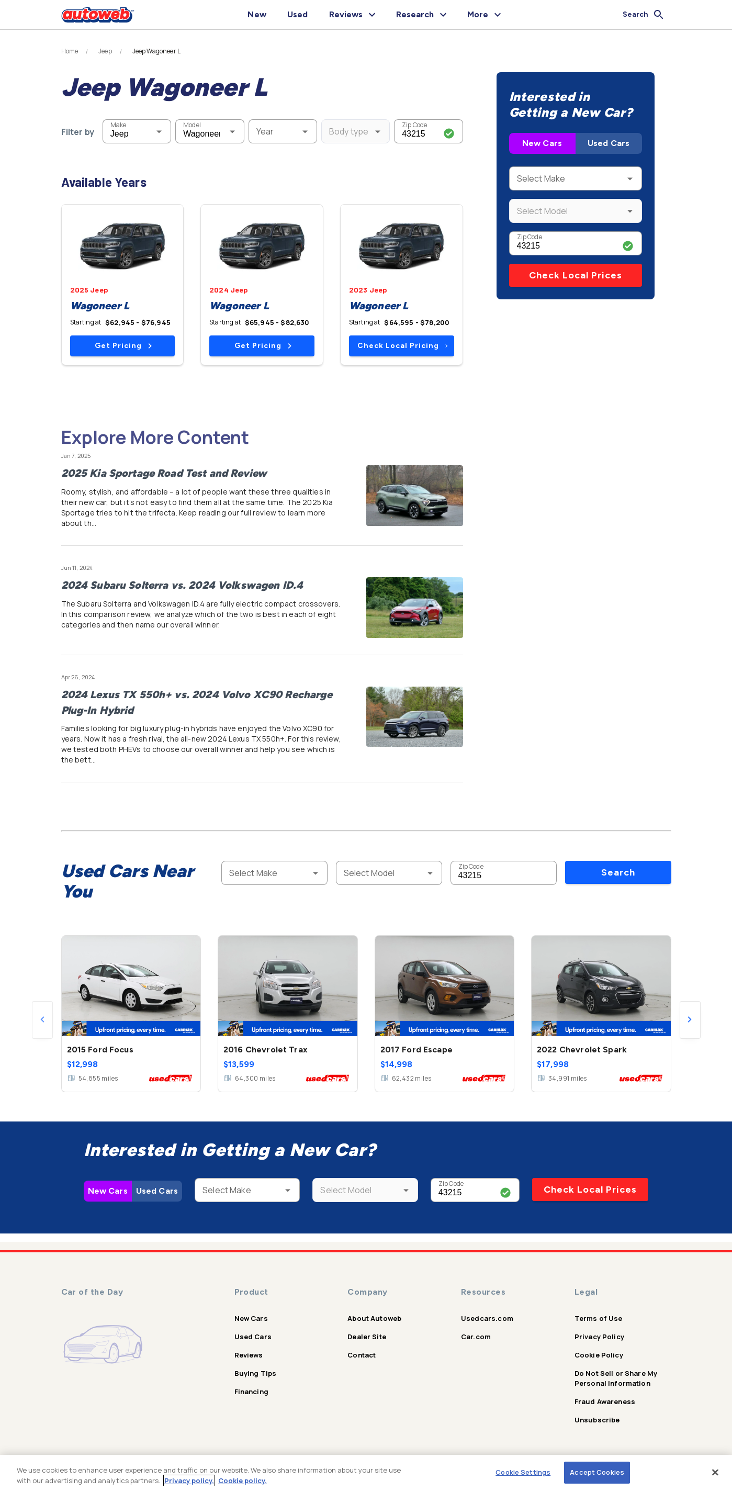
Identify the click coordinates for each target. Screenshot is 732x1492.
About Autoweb (374, 1318)
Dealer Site (366, 1336)
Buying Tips (255, 1373)
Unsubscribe (597, 1419)
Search (618, 872)
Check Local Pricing (402, 345)
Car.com (476, 1336)
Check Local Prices (575, 275)
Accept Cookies (597, 1472)
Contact (361, 1355)
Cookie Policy (599, 1355)
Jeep (105, 51)
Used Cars (608, 143)
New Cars (542, 143)
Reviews (248, 1355)
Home (69, 51)
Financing (251, 1391)
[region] (366, 1473)
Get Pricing (123, 345)
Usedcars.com (487, 1318)
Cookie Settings (522, 1472)
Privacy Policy (599, 1336)
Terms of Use (599, 1318)
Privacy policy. (189, 1480)
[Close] (715, 1472)
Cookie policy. (242, 1480)
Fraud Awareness (605, 1401)
